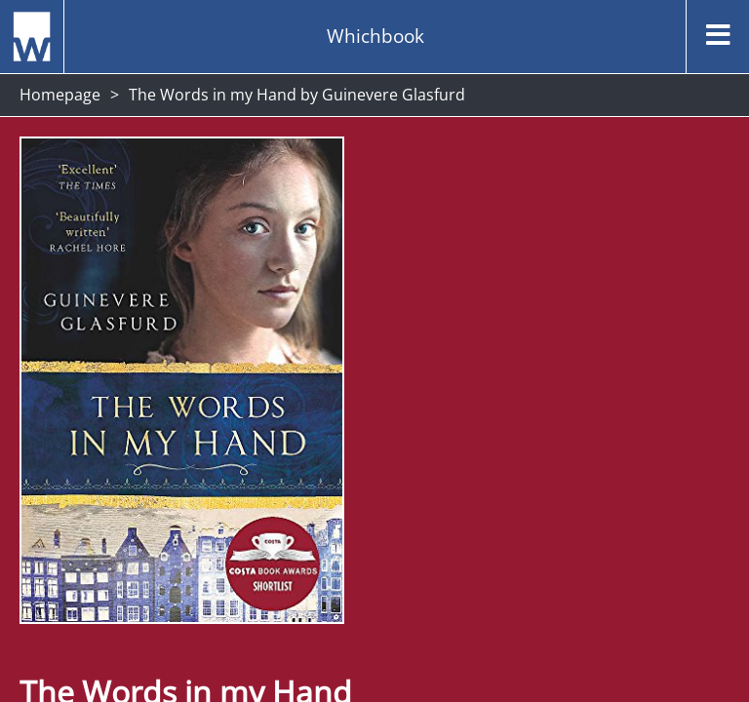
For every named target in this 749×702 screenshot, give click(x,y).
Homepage (60, 94)
